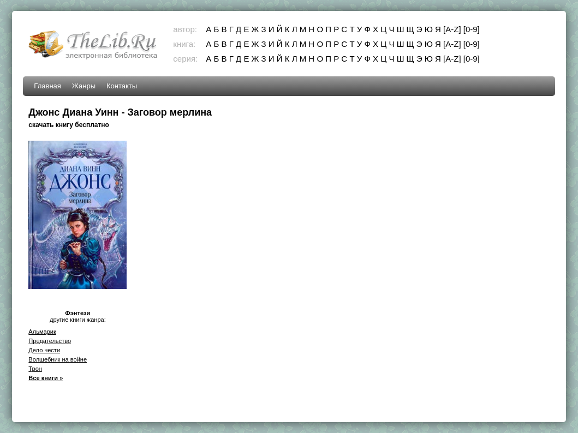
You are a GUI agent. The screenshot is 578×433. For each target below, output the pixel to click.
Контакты (121, 86)
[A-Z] (452, 29)
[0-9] (471, 29)
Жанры (84, 86)
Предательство (49, 341)
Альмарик (42, 331)
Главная (47, 86)
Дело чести (44, 350)
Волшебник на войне (57, 359)
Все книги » (45, 378)
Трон (35, 368)
